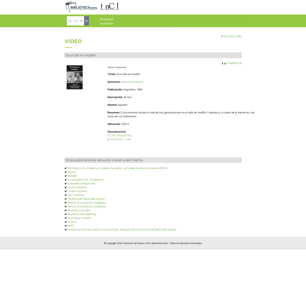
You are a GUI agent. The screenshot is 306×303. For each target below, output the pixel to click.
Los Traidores (76, 203)
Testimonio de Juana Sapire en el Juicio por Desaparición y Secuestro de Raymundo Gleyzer (122, 237)
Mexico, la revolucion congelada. (87, 214)
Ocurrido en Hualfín (79, 226)
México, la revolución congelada (87, 210)
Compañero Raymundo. (82, 191)
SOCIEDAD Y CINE (135, 147)
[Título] (75, 21)
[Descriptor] (81, 21)
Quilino (72, 180)
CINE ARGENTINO (135, 143)
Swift (71, 233)
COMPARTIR (232, 71)
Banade (72, 183)
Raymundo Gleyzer (147, 89)
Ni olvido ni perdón (79, 218)
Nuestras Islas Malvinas (82, 222)
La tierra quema (77, 195)
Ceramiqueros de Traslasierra (85, 187)
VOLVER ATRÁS (231, 44)
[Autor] (70, 21)
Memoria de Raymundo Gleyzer (86, 206)
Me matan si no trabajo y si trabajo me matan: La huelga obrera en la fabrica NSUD (117, 176)
